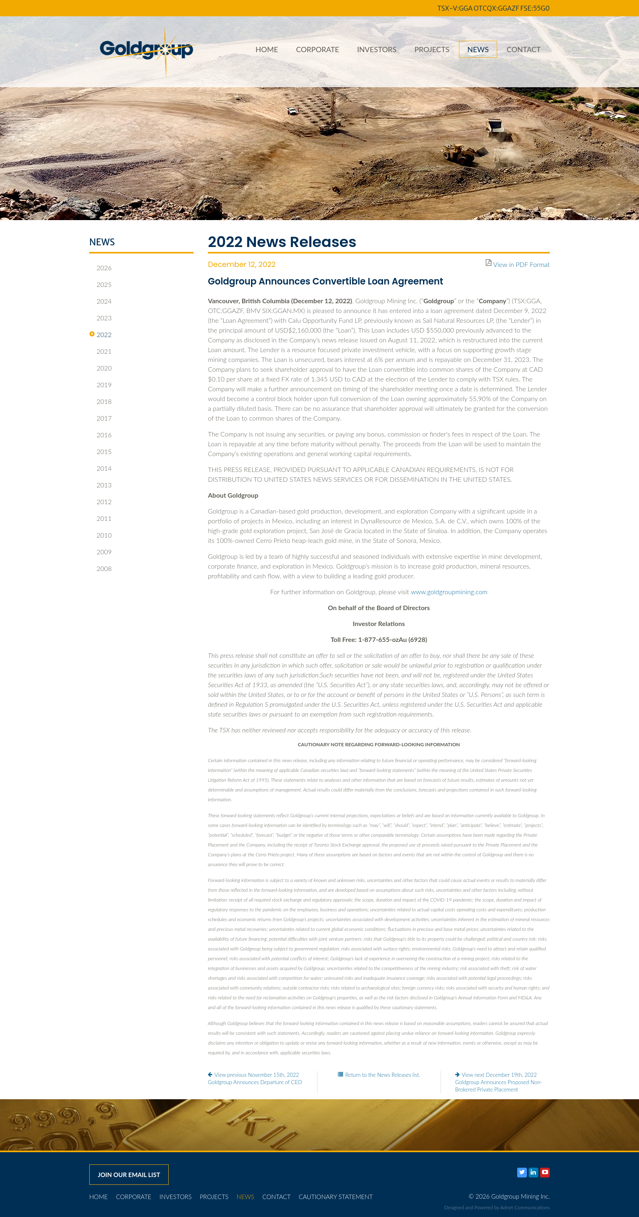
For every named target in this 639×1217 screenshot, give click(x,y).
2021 (100, 351)
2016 (100, 435)
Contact (524, 49)
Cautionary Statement (336, 1196)
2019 (100, 385)
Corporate (317, 49)
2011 (100, 518)
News (478, 49)
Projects (432, 49)
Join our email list (129, 1174)
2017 (100, 418)
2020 (100, 368)
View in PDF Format (521, 264)
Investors (377, 49)
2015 (100, 451)
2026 (100, 268)
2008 (100, 568)
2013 (100, 485)
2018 (100, 401)
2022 (100, 335)
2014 (100, 468)
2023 (100, 318)
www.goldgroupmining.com (449, 591)
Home (267, 49)
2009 (100, 552)
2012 (100, 502)
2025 (100, 284)
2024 (100, 301)
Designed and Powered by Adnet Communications (497, 1207)
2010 (100, 535)
